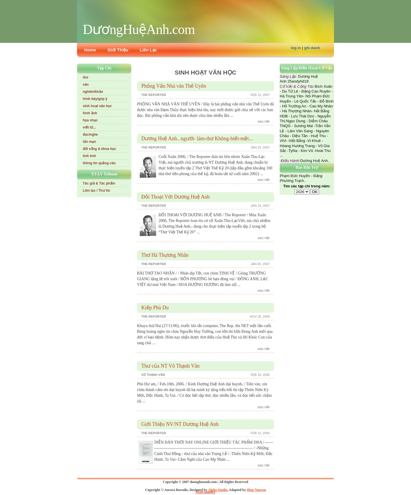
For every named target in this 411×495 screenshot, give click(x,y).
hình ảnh (90, 113)
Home (90, 49)
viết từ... (89, 127)
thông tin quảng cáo (99, 163)
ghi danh (312, 48)
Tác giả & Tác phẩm (99, 183)
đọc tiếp (264, 121)
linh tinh (89, 156)
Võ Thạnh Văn (153, 374)
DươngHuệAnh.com (139, 29)
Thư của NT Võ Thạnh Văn (170, 366)
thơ (85, 77)
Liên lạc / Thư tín (96, 191)
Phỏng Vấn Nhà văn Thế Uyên (173, 86)
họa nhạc (90, 120)
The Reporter (153, 95)
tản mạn (89, 142)
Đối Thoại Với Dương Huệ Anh (175, 197)
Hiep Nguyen (256, 490)
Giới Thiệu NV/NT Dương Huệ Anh (180, 424)
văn (86, 85)
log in (296, 48)
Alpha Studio (217, 490)
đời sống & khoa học (99, 149)
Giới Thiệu (118, 49)
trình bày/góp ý (95, 99)
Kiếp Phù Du (155, 307)
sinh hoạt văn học (97, 106)
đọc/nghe (90, 135)
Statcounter (205, 492)
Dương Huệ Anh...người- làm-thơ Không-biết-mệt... (197, 138)
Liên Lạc (148, 49)
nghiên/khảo (93, 92)
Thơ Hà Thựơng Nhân (164, 255)
